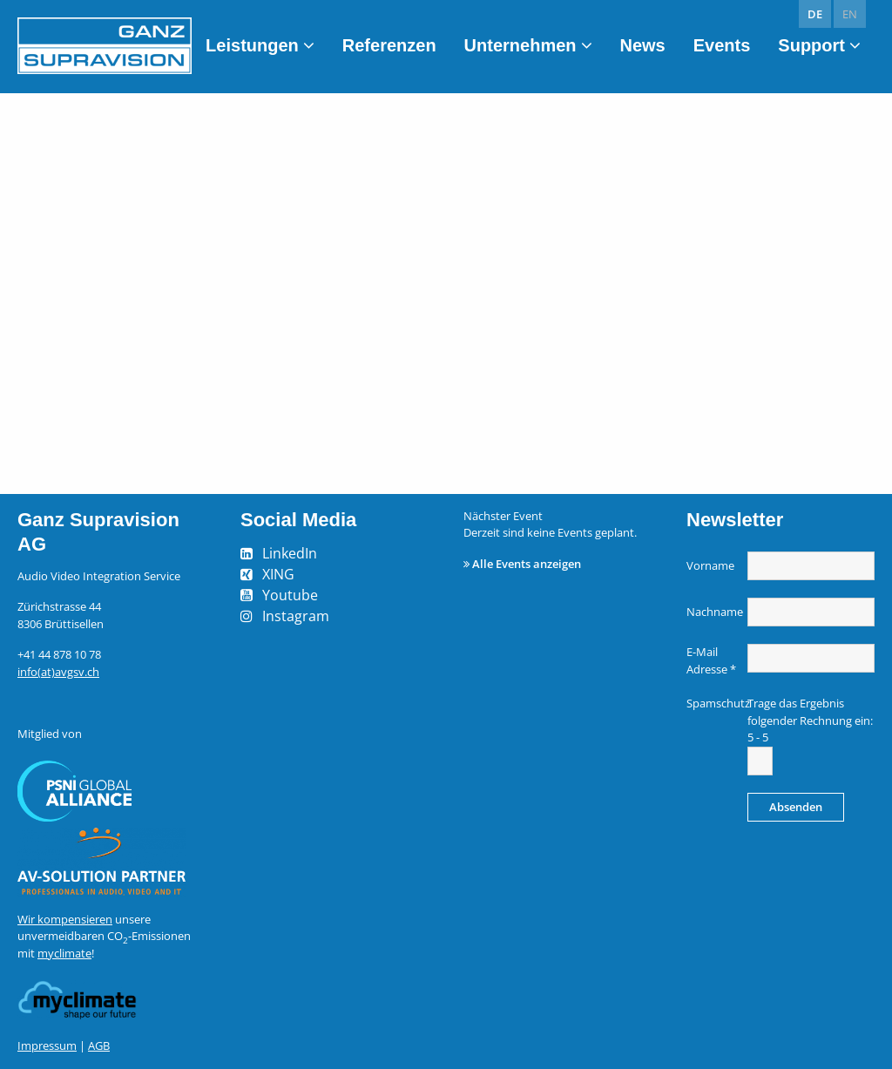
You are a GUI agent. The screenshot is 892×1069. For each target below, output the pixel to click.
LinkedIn (289, 553)
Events (722, 45)
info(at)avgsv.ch (58, 672)
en (849, 14)
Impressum (47, 1045)
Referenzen (389, 45)
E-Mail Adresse (711, 660)
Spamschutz (714, 703)
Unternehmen (520, 45)
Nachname (714, 611)
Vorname (710, 565)
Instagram (295, 616)
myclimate (64, 953)
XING (278, 574)
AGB (99, 1045)
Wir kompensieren (64, 919)
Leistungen (252, 45)
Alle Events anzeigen (526, 564)
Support (811, 45)
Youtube (290, 595)
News (643, 45)
